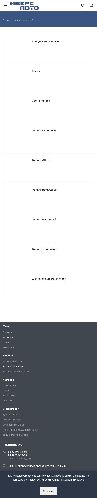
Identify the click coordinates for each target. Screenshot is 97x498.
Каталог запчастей (13, 366)
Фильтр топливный (44, 249)
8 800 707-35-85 (17, 451)
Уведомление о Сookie (15, 434)
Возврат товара (12, 419)
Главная (7, 332)
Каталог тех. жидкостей (16, 371)
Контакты (8, 347)
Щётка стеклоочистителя (49, 278)
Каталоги (8, 337)
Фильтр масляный (44, 219)
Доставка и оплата (13, 414)
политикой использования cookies (63, 479)
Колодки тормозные (45, 41)
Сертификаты (10, 390)
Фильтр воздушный (44, 189)
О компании (9, 385)
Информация (11, 408)
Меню (6, 326)
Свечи (36, 71)
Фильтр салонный (44, 130)
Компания (9, 379)
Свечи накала (41, 100)
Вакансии (8, 400)
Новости (8, 342)
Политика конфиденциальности (20, 429)
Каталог (8, 355)
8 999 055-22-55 (17, 455)
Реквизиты (9, 395)
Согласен (48, 491)
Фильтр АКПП (40, 160)
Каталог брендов (12, 361)
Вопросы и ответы (13, 424)
